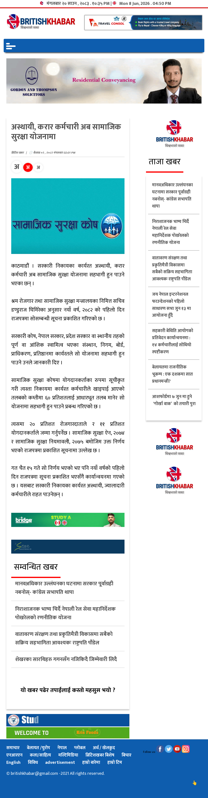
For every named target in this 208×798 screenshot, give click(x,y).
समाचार (13, 748)
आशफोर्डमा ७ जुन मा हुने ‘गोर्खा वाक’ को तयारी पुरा (174, 404)
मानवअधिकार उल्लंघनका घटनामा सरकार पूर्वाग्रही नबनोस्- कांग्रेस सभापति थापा (64, 588)
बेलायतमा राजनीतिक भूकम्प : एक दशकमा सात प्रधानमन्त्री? (172, 374)
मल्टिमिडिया (68, 755)
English (13, 762)
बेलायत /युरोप (38, 748)
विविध (33, 762)
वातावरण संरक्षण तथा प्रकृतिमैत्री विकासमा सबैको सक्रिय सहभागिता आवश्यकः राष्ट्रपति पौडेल (64, 638)
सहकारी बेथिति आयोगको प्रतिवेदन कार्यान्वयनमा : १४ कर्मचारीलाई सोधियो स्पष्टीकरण (172, 341)
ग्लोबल (79, 748)
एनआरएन (14, 755)
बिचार (126, 755)
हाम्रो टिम (114, 762)
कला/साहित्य (40, 755)
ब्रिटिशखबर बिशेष (99, 755)
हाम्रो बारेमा (91, 762)
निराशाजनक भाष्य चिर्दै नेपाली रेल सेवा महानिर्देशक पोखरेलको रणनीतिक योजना (65, 613)
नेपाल (62, 748)
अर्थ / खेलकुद (104, 748)
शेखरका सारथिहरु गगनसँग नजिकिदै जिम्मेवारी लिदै (66, 659)
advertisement (60, 762)
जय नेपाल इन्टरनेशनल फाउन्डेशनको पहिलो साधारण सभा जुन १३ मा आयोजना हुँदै (171, 305)
